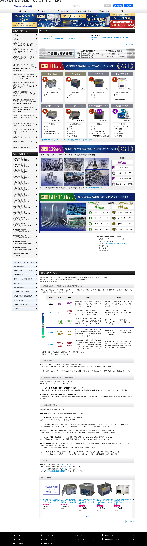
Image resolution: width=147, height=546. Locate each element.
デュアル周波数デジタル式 (94, 188)
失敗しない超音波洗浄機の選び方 (55, 471)
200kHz (50, 344)
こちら (59, 354)
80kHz (51, 322)
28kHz (51, 304)
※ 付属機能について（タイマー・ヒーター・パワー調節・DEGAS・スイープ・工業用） (66, 140)
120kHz (50, 332)
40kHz (51, 312)
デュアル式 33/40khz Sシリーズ (116, 243)
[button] (42, 53)
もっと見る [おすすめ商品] (130, 521)
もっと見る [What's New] (129, 44)
